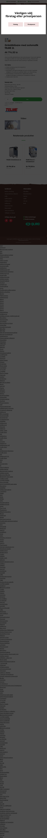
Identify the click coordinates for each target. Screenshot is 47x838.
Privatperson (31, 24)
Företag (15, 24)
